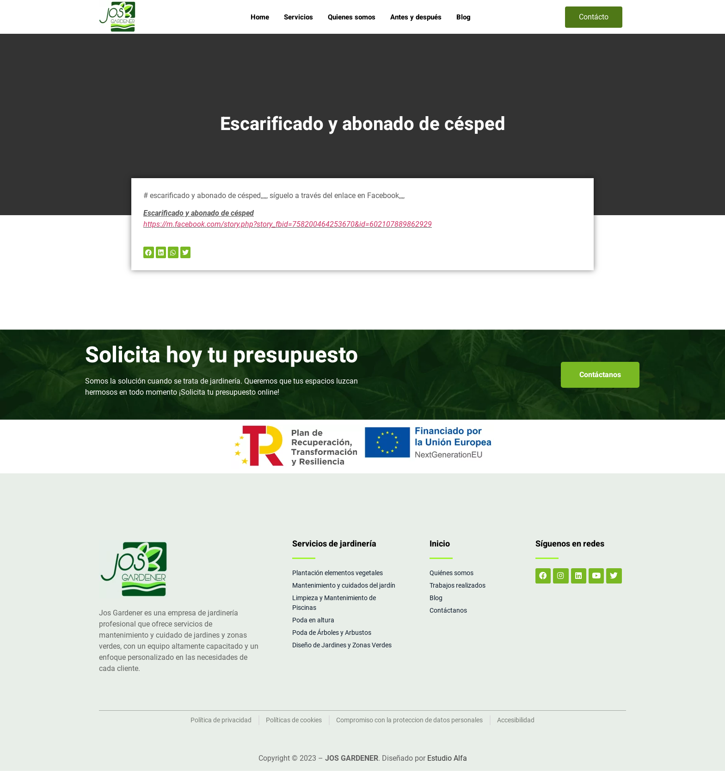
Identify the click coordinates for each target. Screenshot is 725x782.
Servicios (298, 17)
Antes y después (416, 17)
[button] (148, 252)
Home (260, 17)
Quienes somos (351, 17)
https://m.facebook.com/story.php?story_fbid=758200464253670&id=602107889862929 (287, 224)
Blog (463, 17)
